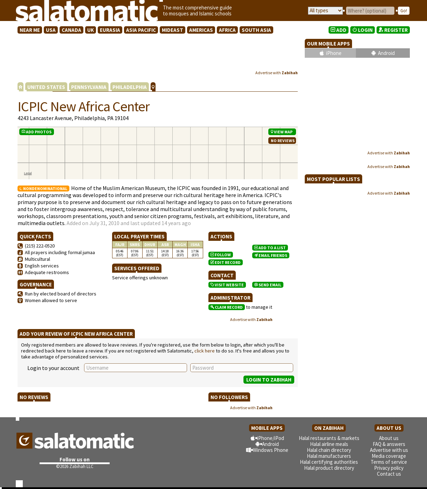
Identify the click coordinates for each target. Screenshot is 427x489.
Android (386, 53)
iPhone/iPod (270, 438)
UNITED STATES (46, 87)
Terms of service (389, 462)
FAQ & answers (389, 444)
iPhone (334, 53)
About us (389, 438)
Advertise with (276, 72)
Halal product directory (329, 467)
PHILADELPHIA (129, 87)
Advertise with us (389, 450)
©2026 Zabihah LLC (75, 466)
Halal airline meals (329, 444)
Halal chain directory (329, 450)
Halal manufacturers (329, 456)
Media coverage (389, 456)
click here (204, 351)
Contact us (389, 473)
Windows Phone (270, 450)
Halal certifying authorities (329, 462)
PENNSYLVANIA (88, 87)
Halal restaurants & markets (329, 438)
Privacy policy (389, 467)
